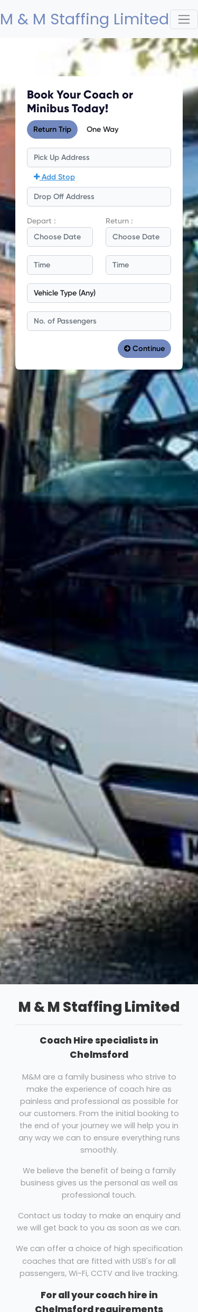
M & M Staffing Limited (74, 19)
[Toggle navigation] (184, 19)
